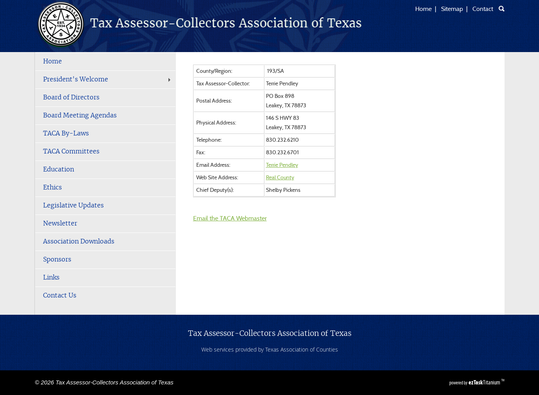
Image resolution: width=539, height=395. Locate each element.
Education (58, 169)
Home (423, 9)
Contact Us (59, 295)
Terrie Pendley (282, 165)
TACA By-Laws (66, 133)
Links (51, 277)
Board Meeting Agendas (80, 115)
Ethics (52, 187)
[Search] (502, 9)
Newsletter (60, 223)
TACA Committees (71, 151)
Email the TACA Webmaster (230, 218)
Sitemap (452, 9)
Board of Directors (71, 97)
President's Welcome (107, 79)
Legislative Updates (73, 205)
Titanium (484, 382)
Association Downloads (78, 241)
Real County (280, 177)
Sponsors (57, 259)
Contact (482, 9)
